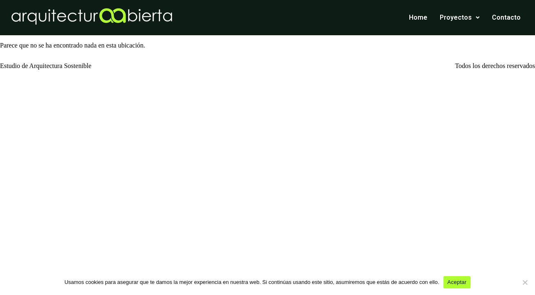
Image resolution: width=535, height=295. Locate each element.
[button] (460, 17)
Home (418, 17)
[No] (525, 282)
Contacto (506, 17)
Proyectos (460, 17)
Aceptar (457, 282)
